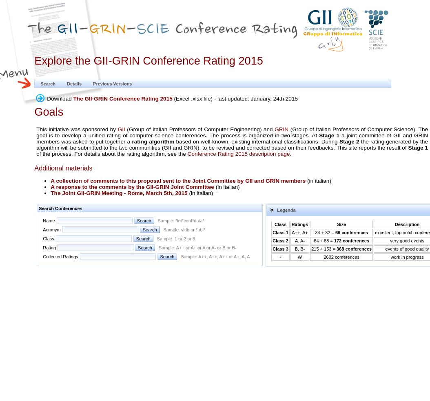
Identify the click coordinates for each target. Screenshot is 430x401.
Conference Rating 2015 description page (239, 154)
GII (121, 129)
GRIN (281, 129)
